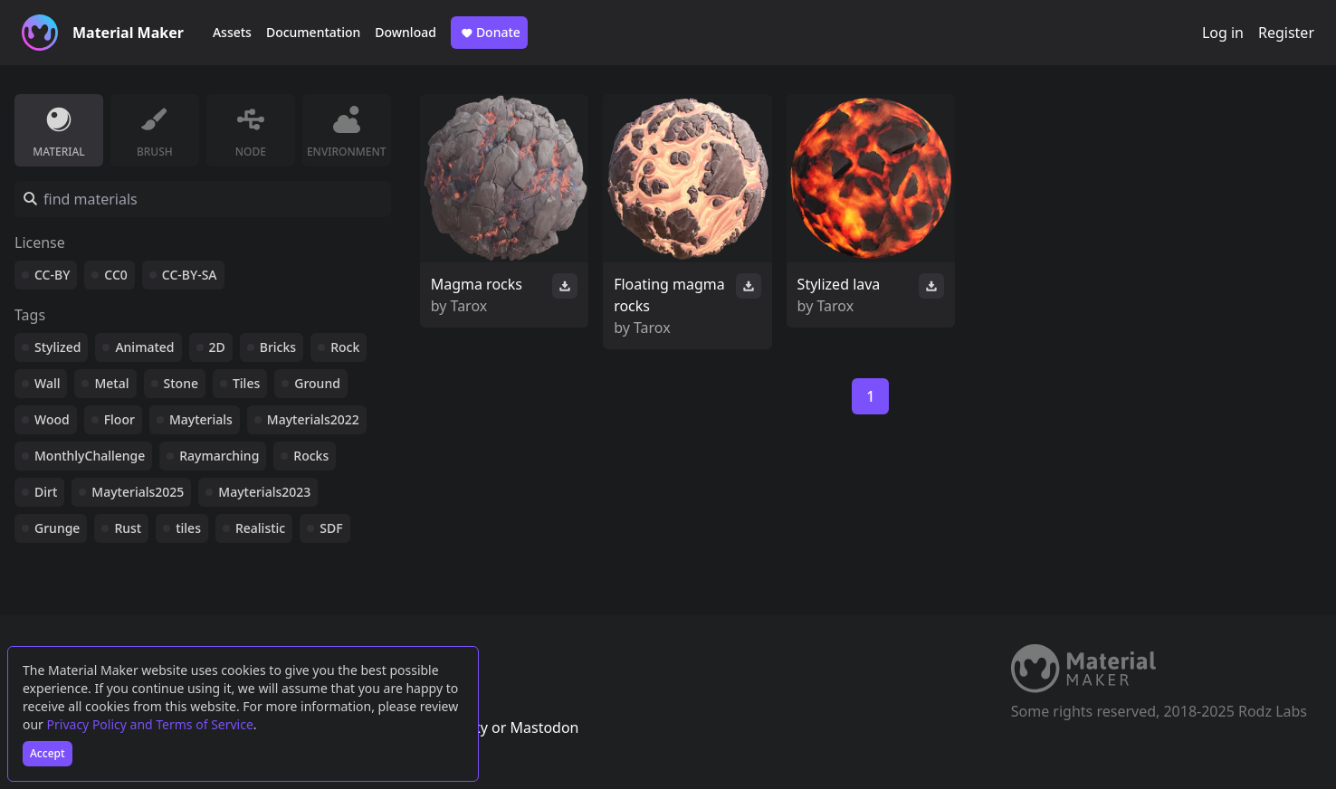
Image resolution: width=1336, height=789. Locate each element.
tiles (188, 528)
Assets (232, 32)
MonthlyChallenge (89, 455)
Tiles (246, 383)
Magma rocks (476, 284)
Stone (181, 383)
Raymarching (219, 455)
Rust (127, 528)
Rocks (311, 455)
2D (217, 347)
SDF (331, 528)
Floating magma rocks (669, 295)
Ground (317, 383)
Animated (144, 347)
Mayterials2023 (264, 491)
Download (405, 32)
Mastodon (544, 727)
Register (1286, 33)
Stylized (57, 347)
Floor (119, 419)
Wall (47, 383)
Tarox (469, 306)
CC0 (116, 274)
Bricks (278, 347)
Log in (1223, 33)
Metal (111, 383)
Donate (489, 32)
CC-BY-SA (189, 274)
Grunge (57, 528)
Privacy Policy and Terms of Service (150, 724)
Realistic (260, 528)
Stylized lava (839, 284)
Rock (344, 347)
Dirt (45, 491)
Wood (52, 419)
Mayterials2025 (137, 491)
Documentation (313, 32)
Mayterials (201, 419)
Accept (47, 753)
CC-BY (52, 274)
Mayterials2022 (313, 419)
